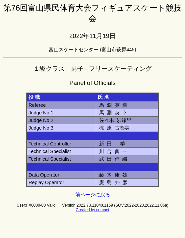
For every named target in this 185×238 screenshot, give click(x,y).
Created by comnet (92, 210)
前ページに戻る (92, 194)
